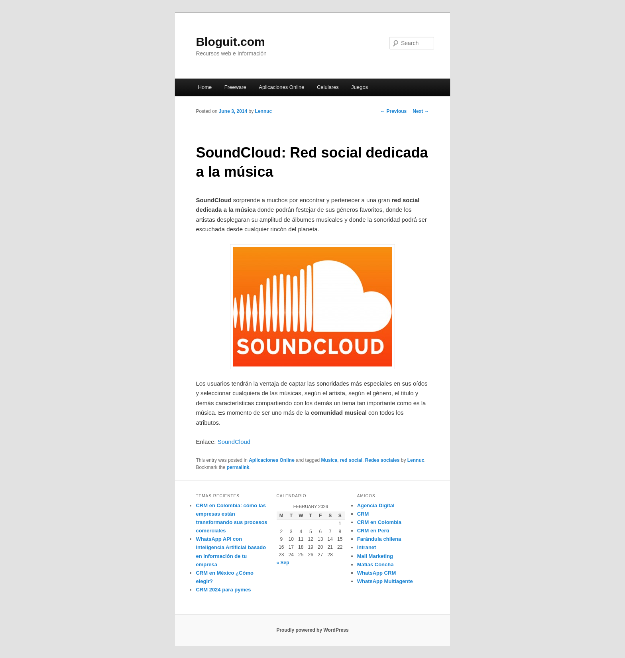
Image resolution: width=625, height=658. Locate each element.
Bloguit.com (230, 41)
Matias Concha (375, 564)
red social (351, 460)
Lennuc (263, 111)
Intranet (366, 547)
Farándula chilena (379, 539)
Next (421, 111)
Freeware (235, 87)
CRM (363, 514)
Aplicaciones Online (281, 87)
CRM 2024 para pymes (223, 590)
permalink (238, 467)
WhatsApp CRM (376, 573)
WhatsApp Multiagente (385, 581)
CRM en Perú (373, 531)
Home (205, 87)
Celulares (328, 87)
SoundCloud (234, 441)
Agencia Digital (376, 505)
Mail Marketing (375, 556)
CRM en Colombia (379, 522)
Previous (393, 111)
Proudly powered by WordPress (312, 630)
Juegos (359, 87)
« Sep (283, 562)
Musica (329, 460)
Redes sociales (382, 460)
